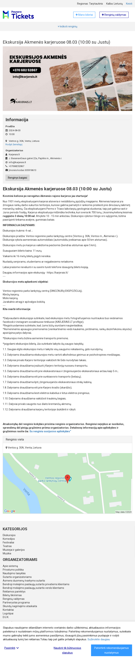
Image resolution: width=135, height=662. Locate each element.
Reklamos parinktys (14, 591)
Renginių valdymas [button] (114, 14)
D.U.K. (6, 617)
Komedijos (9, 538)
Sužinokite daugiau (99, 639)
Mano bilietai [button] (84, 14)
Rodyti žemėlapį (13, 144)
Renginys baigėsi (17, 177)
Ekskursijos (9, 535)
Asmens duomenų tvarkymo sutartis (24, 580)
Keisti (129, 3)
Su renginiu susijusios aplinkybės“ (50, 431)
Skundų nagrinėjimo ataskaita (20, 606)
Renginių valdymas (14, 598)
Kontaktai (8, 609)
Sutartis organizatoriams (17, 577)
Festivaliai (8, 542)
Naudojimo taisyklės (14, 573)
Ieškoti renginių (67, 26)
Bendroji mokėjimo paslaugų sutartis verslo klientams (33, 587)
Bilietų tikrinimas (12, 595)
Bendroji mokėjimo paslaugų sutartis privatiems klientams (36, 584)
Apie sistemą (10, 566)
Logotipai (8, 613)
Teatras (7, 546)
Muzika (7, 553)
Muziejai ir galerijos (14, 549)
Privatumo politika (13, 569)
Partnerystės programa (16, 602)
